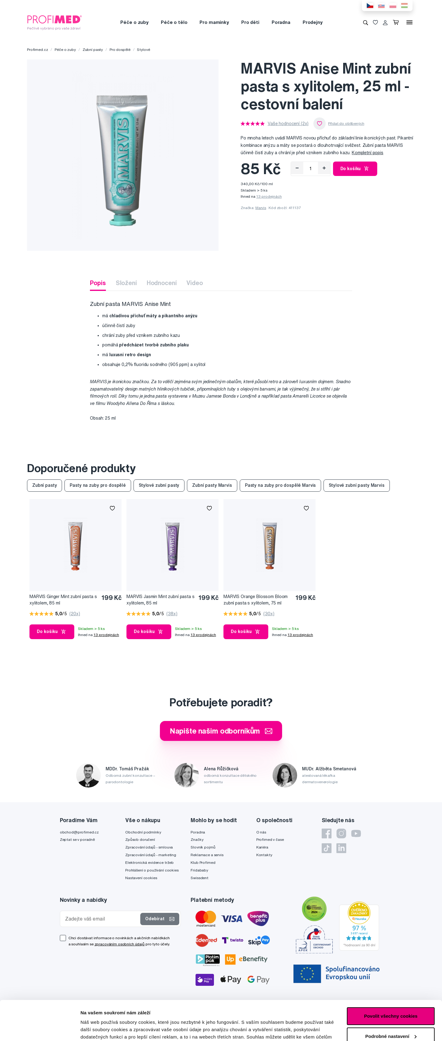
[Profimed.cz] (54, 22)
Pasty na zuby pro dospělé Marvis (280, 485)
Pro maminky (214, 22)
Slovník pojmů (203, 847)
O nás (261, 832)
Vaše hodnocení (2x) (288, 123)
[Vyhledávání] (365, 22)
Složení (126, 283)
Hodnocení (162, 283)
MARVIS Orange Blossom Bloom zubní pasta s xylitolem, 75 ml (255, 599)
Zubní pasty (93, 49)
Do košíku (355, 168)
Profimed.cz (37, 49)
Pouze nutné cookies (390, 1016)
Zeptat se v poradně (77, 839)
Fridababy (199, 870)
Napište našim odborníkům (221, 730)
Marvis (260, 208)
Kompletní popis (367, 153)
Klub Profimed (203, 862)
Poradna (281, 22)
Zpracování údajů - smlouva (149, 847)
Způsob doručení (140, 839)
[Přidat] (324, 168)
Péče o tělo (174, 22)
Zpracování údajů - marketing (150, 855)
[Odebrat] (297, 168)
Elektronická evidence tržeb (149, 862)
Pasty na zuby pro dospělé (98, 485)
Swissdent (199, 878)
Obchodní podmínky (143, 832)
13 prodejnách (269, 196)
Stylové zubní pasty (159, 485)
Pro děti (250, 22)
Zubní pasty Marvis (212, 485)
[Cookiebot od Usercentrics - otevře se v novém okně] (40, 1029)
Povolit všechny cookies (390, 976)
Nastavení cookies (141, 878)
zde (307, 1012)
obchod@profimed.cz (79, 832)
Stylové (143, 49)
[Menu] (409, 22)
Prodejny (313, 22)
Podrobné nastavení (102, 1028)
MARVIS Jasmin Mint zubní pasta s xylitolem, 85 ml (160, 599)
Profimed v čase (270, 839)
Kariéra (262, 847)
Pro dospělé (120, 49)
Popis (98, 283)
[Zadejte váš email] (102, 918)
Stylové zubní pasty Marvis (356, 485)
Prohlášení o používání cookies (152, 870)
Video (194, 283)
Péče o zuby (134, 22)
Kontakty (264, 855)
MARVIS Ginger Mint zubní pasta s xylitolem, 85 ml (63, 599)
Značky (197, 839)
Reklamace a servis (207, 855)
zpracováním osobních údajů (120, 944)
